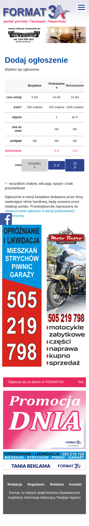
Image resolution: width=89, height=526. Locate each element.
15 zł (75, 165)
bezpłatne (34, 165)
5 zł (56, 165)
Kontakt (75, 484)
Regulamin (36, 484)
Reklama (57, 484)
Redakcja (14, 484)
